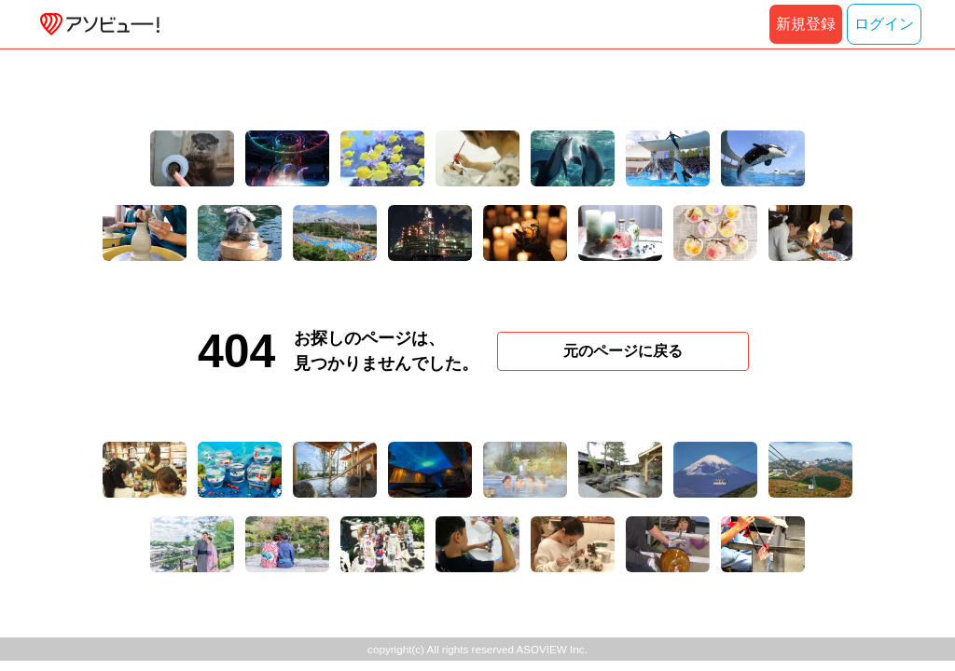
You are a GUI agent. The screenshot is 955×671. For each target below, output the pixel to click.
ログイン (884, 24)
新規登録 (806, 24)
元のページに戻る (623, 351)
